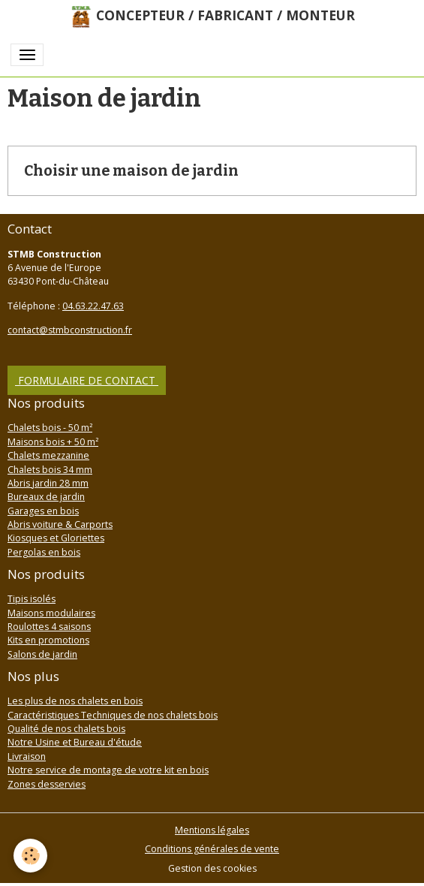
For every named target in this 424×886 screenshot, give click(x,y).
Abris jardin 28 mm (48, 483)
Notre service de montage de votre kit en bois (108, 770)
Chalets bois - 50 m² (50, 427)
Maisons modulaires (51, 613)
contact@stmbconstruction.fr (70, 330)
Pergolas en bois (44, 552)
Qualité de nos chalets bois (66, 728)
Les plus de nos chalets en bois (75, 701)
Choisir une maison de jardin (131, 170)
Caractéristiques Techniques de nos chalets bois (113, 715)
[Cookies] (30, 855)
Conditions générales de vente (212, 848)
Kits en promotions (48, 640)
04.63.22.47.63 (93, 306)
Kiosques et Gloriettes (56, 538)
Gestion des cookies (212, 868)
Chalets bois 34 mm (50, 469)
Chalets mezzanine (48, 455)
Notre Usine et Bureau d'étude (75, 742)
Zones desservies (47, 784)
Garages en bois (43, 511)
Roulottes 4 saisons (49, 626)
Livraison (27, 756)
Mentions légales (212, 830)
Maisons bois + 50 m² (53, 441)
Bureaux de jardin (46, 496)
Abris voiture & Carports (60, 524)
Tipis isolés (32, 598)
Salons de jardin (42, 654)
